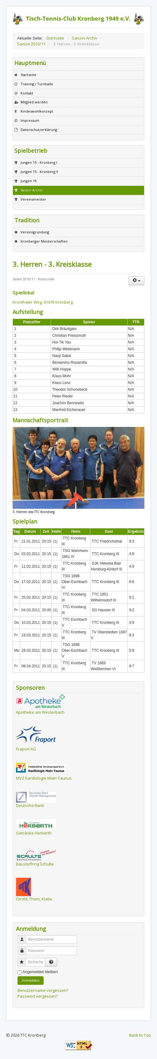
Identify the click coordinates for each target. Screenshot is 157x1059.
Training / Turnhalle (37, 84)
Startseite (28, 74)
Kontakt (27, 93)
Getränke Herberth (34, 833)
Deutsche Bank (30, 805)
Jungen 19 (29, 180)
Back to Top (140, 1035)
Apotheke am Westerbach (40, 712)
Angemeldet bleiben (40, 971)
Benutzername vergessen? (43, 990)
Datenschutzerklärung (39, 129)
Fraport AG (26, 749)
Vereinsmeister (33, 199)
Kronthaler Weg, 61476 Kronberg (43, 302)
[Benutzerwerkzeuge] (136, 280)
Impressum (30, 120)
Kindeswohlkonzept (37, 111)
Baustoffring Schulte (35, 864)
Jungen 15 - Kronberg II (39, 171)
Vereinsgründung (35, 232)
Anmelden (31, 980)
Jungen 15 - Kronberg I (39, 162)
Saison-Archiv (32, 190)
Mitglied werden (34, 102)
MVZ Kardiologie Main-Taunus (44, 778)
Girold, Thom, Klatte (34, 899)
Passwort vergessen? (38, 996)
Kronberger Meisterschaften (44, 241)
